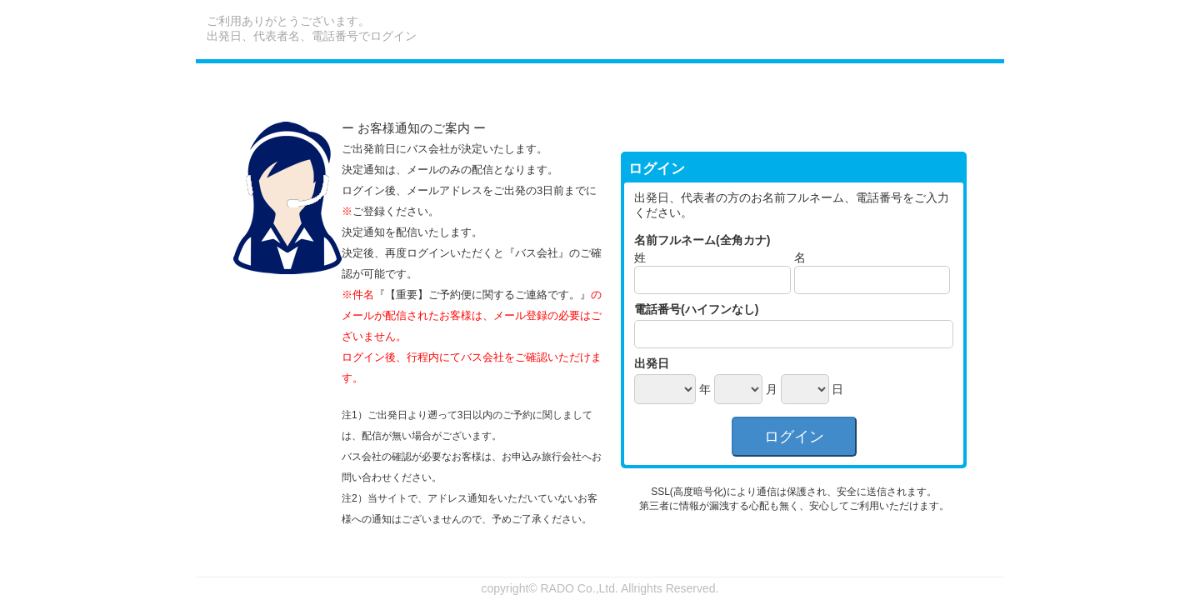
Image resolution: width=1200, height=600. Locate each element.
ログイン (794, 436)
